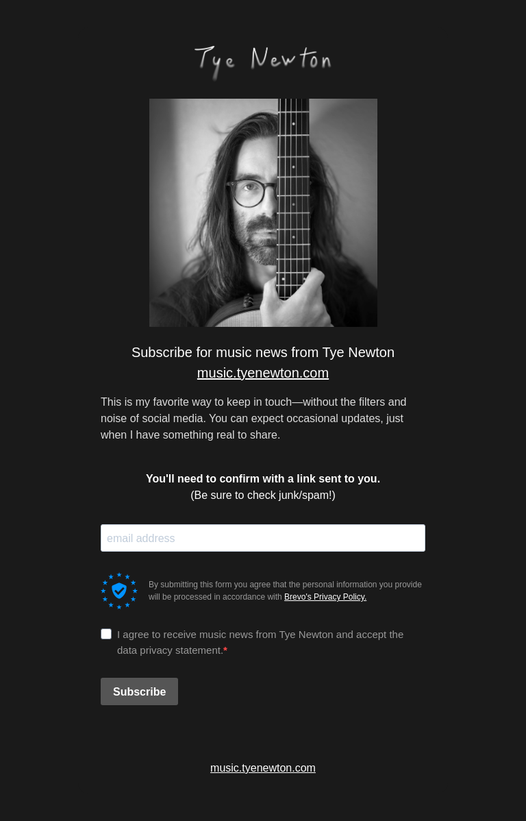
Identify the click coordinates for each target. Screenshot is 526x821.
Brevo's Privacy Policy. (325, 597)
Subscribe (139, 692)
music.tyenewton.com (263, 372)
